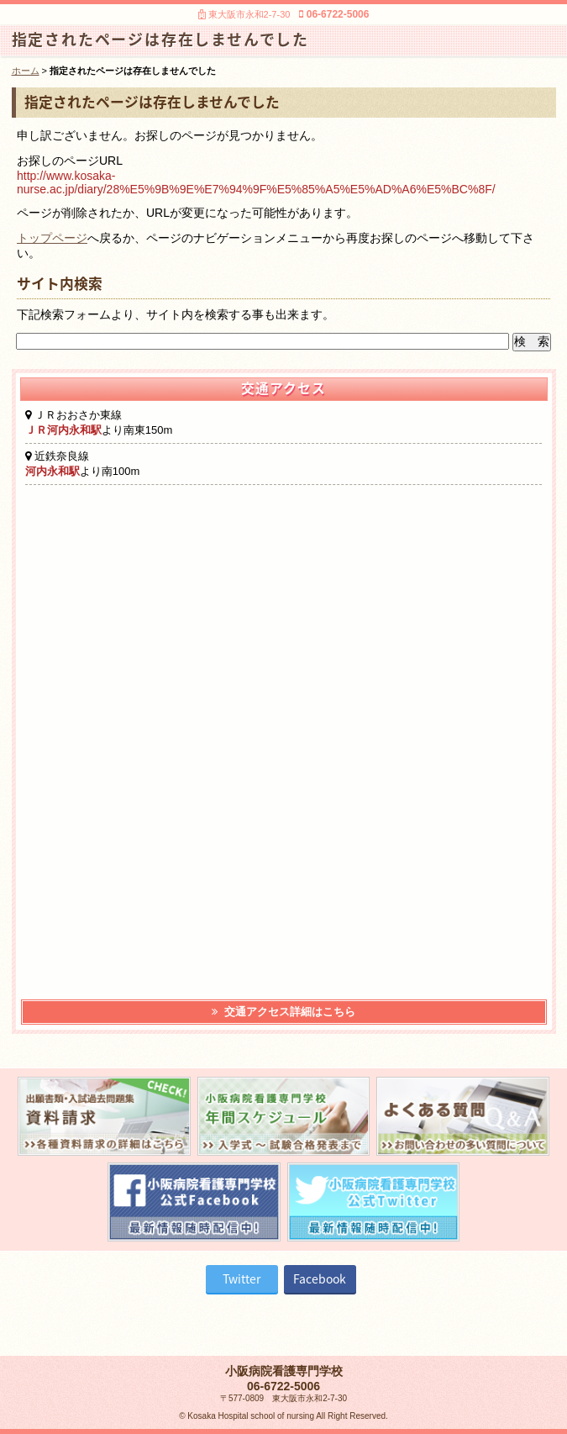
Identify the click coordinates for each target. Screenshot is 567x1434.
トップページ (52, 238)
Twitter (241, 1278)
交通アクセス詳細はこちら (283, 1011)
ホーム (25, 71)
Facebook (319, 1278)
